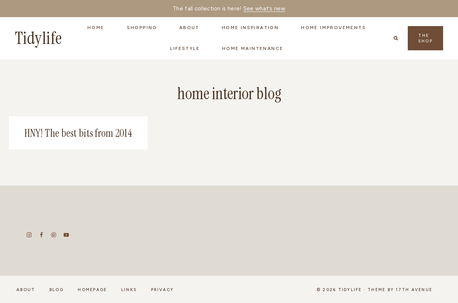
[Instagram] (29, 235)
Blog (56, 289)
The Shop (425, 38)
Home (96, 27)
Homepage (92, 289)
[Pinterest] (53, 235)
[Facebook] (41, 235)
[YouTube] (66, 235)
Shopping (142, 27)
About (25, 289)
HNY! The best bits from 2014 (78, 133)
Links (129, 289)
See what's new (264, 8)
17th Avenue (414, 289)
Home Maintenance (252, 48)
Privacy (162, 289)
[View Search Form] (395, 38)
